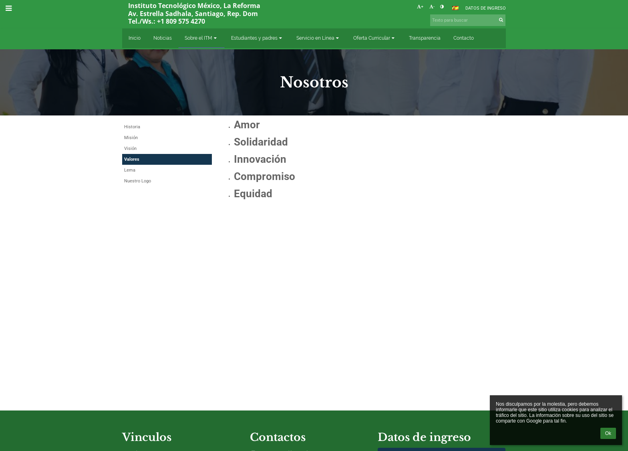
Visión (130, 148)
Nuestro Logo (137, 181)
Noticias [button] (162, 38)
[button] (455, 8)
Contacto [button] (463, 38)
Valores (131, 159)
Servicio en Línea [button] (318, 38)
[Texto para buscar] (468, 20)
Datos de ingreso (485, 8)
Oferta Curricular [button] (374, 38)
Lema (129, 170)
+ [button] (420, 6)
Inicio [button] (135, 38)
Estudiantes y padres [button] (257, 38)
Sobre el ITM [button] (201, 38)
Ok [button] (608, 433)
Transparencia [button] (425, 38)
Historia (132, 126)
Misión (131, 137)
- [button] (432, 6)
